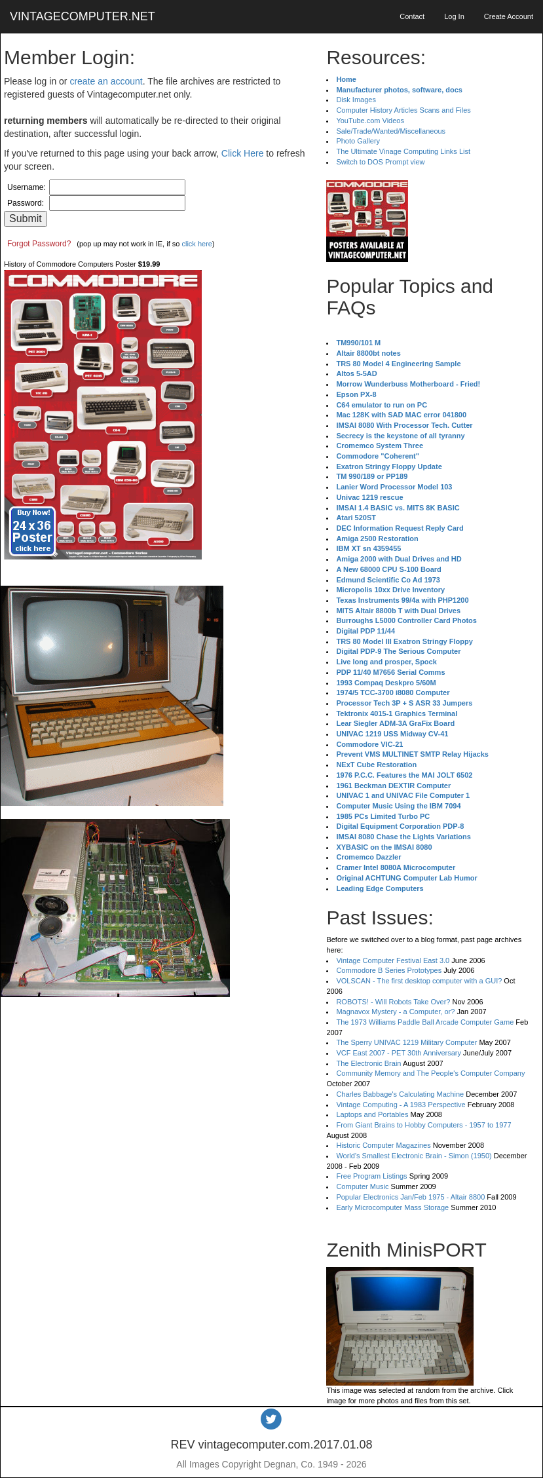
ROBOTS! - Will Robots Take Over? (393, 1002)
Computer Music (362, 1186)
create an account (105, 81)
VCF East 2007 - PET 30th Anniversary (398, 1053)
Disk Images (356, 100)
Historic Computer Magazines (383, 1145)
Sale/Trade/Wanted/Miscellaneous (390, 131)
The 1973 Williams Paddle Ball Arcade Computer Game (425, 1022)
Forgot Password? (39, 243)
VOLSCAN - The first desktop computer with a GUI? (419, 981)
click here (196, 244)
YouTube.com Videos (370, 120)
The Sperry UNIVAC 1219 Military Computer (406, 1042)
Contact (412, 16)
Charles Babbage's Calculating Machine (400, 1094)
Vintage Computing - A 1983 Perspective (400, 1104)
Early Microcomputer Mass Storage (392, 1207)
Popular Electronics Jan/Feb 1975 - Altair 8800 (410, 1197)
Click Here (242, 153)
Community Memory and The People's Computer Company (430, 1073)
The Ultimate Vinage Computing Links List (403, 151)
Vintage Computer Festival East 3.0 (392, 960)
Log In (454, 16)
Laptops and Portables (372, 1114)
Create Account (508, 16)
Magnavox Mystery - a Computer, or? (395, 1011)
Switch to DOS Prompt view (380, 162)
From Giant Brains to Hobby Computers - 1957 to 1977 (423, 1125)
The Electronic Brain (368, 1063)
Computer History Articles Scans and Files (403, 110)
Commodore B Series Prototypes (388, 970)
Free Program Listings (371, 1176)
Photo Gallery (358, 141)
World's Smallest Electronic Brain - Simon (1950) (413, 1156)
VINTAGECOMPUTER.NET (82, 16)
